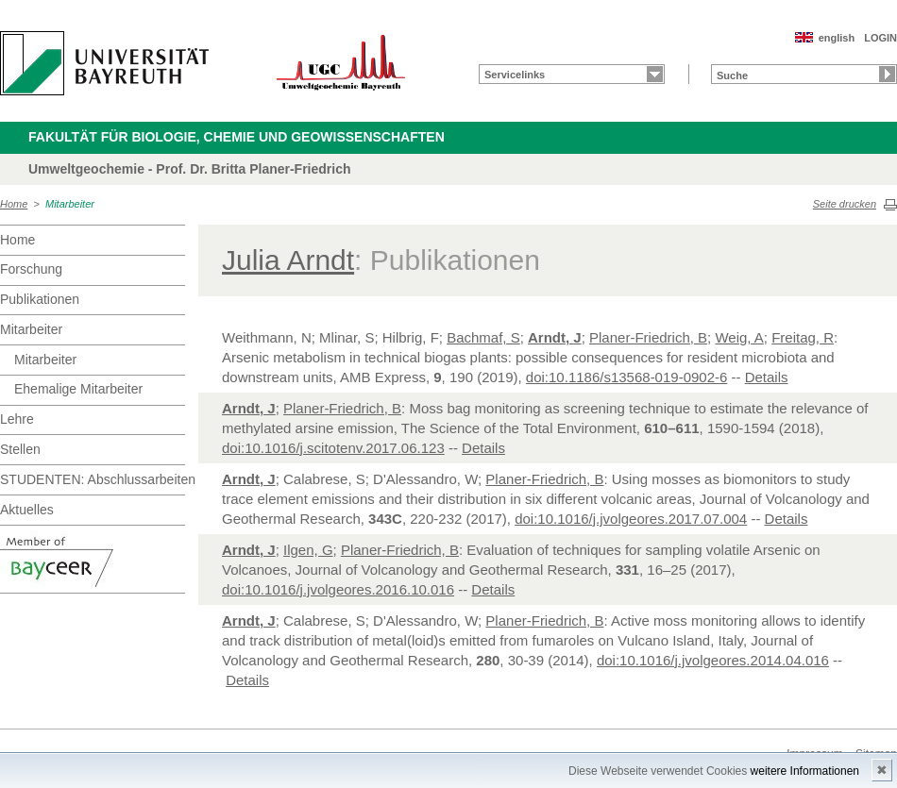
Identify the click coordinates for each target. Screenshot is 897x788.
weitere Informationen (805, 771)
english (837, 37)
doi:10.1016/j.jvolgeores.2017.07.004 (631, 519)
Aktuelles (27, 509)
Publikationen (39, 299)
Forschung (31, 269)
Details (766, 377)
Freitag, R (802, 337)
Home (13, 204)
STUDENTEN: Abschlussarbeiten (92, 479)
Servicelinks (514, 74)
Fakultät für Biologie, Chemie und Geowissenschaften (236, 136)
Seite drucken (844, 204)
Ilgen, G (308, 550)
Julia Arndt (288, 260)
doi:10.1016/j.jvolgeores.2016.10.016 (338, 589)
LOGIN (880, 37)
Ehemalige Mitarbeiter (78, 388)
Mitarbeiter (69, 204)
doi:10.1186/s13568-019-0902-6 (627, 377)
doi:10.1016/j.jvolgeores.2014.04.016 (713, 660)
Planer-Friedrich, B (648, 337)
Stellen (20, 449)
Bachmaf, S (483, 337)
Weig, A (739, 337)
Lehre (17, 419)
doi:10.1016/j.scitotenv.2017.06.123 (333, 448)
